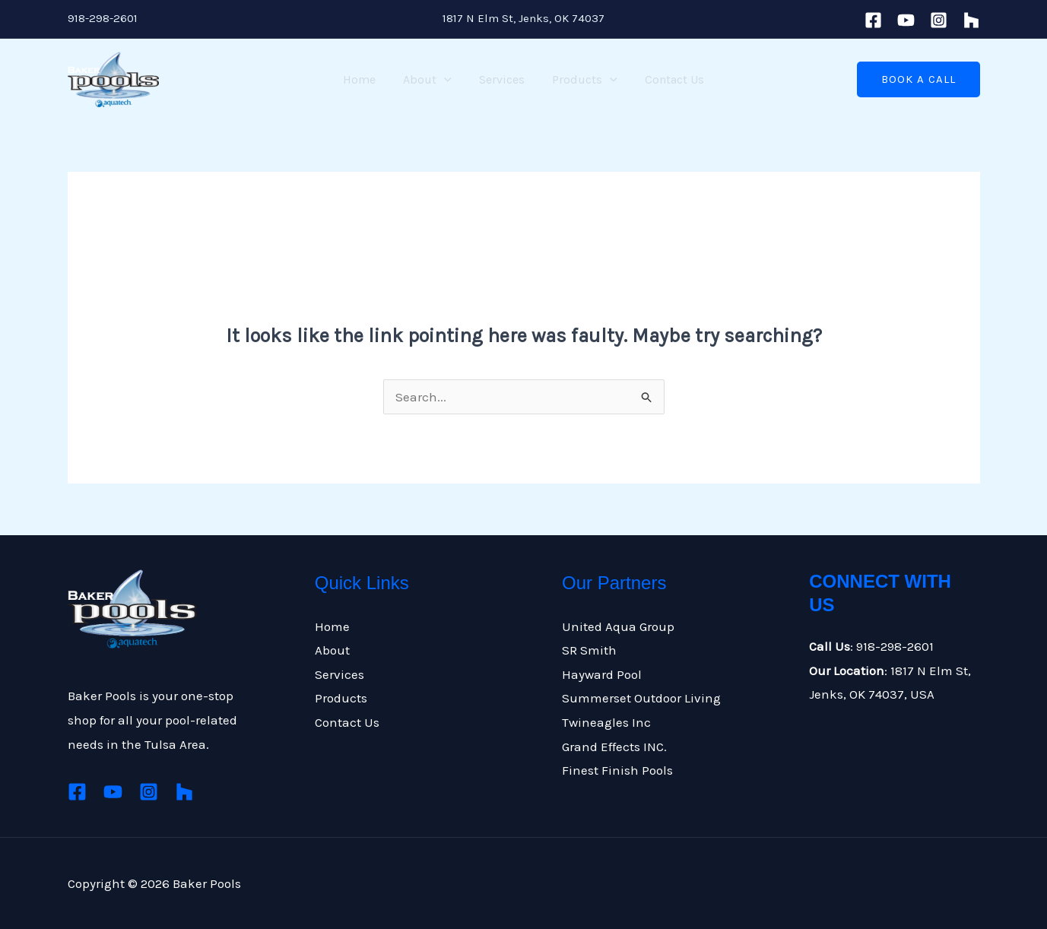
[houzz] (971, 20)
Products (581, 79)
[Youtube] (906, 20)
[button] (918, 79)
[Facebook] (873, 20)
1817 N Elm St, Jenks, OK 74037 (523, 18)
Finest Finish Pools (617, 770)
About (430, 79)
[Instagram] (938, 20)
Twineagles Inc (606, 722)
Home (365, 79)
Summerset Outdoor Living (641, 697)
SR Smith (589, 650)
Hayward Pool (602, 674)
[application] (447, 79)
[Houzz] (184, 791)
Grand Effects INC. (614, 746)
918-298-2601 (103, 18)
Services (502, 79)
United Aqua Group (618, 626)
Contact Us (668, 79)
